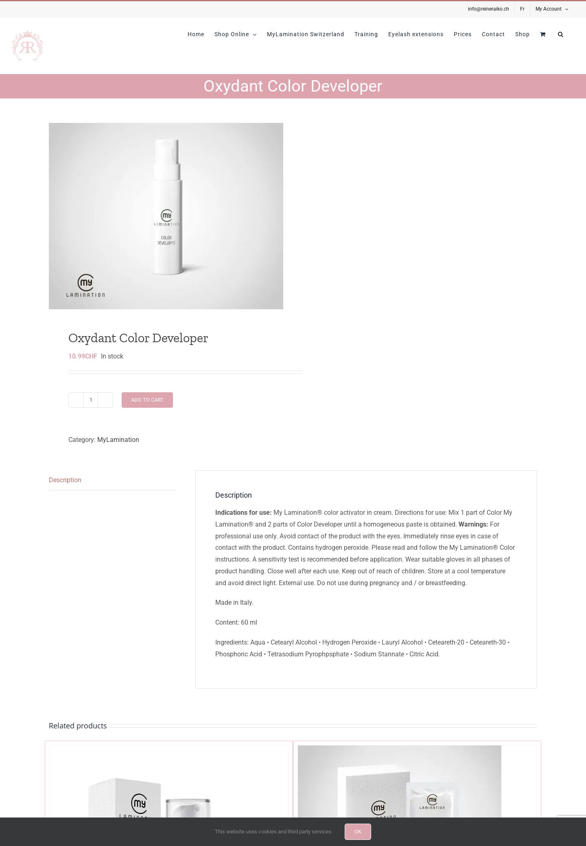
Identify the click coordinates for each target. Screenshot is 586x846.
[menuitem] (522, 9)
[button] (561, 34)
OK (357, 832)
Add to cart (147, 400)
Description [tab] (65, 480)
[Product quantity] (90, 400)
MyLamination (118, 440)
